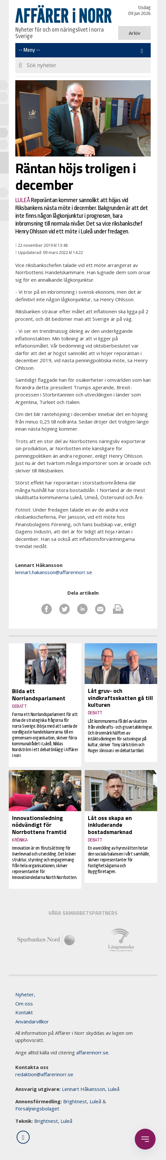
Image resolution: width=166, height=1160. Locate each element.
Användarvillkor (32, 1021)
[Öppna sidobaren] (145, 1139)
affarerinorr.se (92, 1052)
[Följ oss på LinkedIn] (23, 1137)
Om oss (24, 1003)
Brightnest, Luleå (82, 1101)
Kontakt (24, 1012)
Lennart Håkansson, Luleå (90, 1089)
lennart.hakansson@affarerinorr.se (53, 572)
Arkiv (135, 33)
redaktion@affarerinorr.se (44, 1074)
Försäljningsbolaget (37, 1108)
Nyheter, (25, 994)
